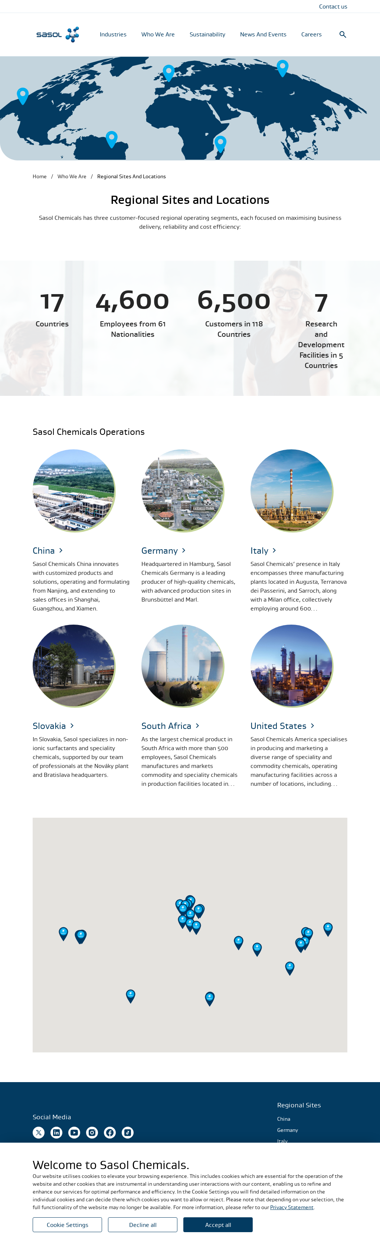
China (283, 1119)
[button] (328, 930)
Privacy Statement (292, 1207)
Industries (113, 34)
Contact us (333, 6)
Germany (287, 1130)
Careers (311, 34)
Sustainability (207, 34)
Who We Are (158, 34)
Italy (282, 1141)
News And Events (263, 34)
